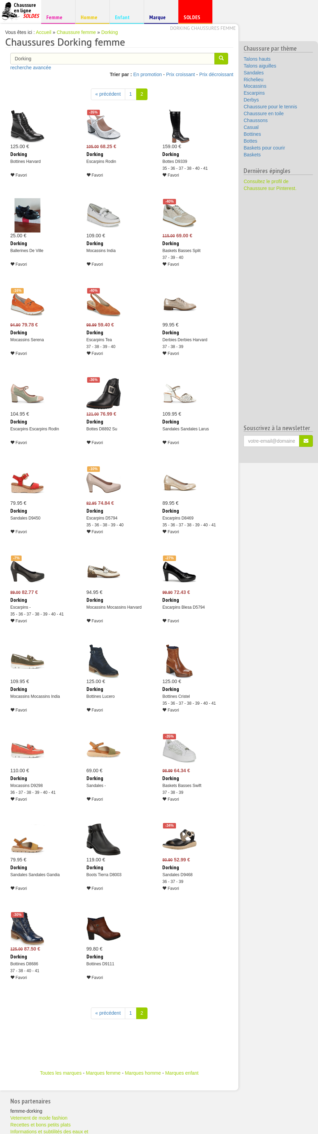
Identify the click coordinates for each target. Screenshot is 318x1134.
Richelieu (253, 79)
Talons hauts (257, 59)
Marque (160, 18)
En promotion (147, 74)
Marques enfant (181, 1073)
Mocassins (255, 86)
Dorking (109, 32)
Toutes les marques (60, 1073)
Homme (91, 17)
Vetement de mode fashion (39, 1118)
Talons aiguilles (260, 66)
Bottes (250, 141)
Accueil (43, 32)
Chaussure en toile (264, 113)
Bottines (252, 134)
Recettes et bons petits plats (40, 1124)
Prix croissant (180, 74)
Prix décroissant (216, 74)
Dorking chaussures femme (203, 28)
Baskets (252, 154)
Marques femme (103, 1073)
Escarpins (254, 93)
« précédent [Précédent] (108, 94)
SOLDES (194, 18)
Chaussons (256, 120)
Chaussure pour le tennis (270, 106)
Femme (57, 17)
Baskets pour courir (264, 148)
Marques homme (143, 1073)
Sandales (253, 72)
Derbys (251, 100)
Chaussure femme (76, 32)
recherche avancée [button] (30, 67)
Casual (251, 127)
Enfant (126, 17)
